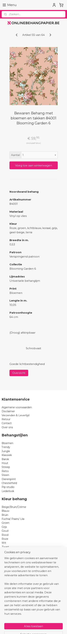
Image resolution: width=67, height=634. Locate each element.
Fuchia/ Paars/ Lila (13, 518)
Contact (7, 423)
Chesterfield (10, 483)
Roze (5, 538)
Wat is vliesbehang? (14, 606)
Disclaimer (8, 411)
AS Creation (9, 562)
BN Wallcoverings (13, 578)
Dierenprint (9, 479)
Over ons (7, 427)
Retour (6, 419)
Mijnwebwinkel (45, 627)
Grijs (4, 527)
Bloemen (7, 443)
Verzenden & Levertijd (15, 415)
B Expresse (9, 582)
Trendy (6, 447)
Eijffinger (7, 566)
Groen (5, 522)
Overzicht (18, 373)
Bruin (5, 515)
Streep (6, 467)
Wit (4, 542)
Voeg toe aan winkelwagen (33, 165)
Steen (5, 475)
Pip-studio (8, 487)
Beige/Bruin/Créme (14, 507)
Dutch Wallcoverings (15, 574)
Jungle (6, 451)
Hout (5, 463)
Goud (5, 530)
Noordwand (9, 586)
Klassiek (7, 455)
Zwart (5, 546)
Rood (5, 535)
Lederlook (8, 491)
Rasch (5, 570)
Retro (5, 471)
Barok (5, 459)
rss (49, 621)
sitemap (42, 621)
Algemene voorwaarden (17, 407)
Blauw (5, 510)
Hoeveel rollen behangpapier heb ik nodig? (28, 602)
